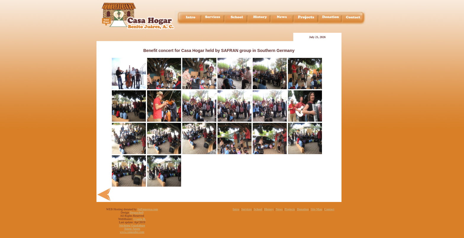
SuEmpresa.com (147, 209)
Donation (303, 209)
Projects (290, 209)
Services (246, 209)
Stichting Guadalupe (132, 225)
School (258, 209)
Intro (236, 209)
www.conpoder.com (132, 232)
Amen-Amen (132, 228)
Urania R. (139, 219)
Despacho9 (137, 212)
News (279, 209)
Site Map (316, 209)
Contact (329, 209)
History (269, 209)
